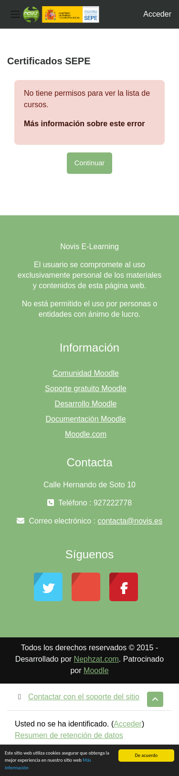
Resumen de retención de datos (69, 735)
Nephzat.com (96, 659)
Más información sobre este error (84, 124)
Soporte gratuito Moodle (85, 388)
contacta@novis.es (130, 521)
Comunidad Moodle (86, 373)
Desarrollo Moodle (86, 404)
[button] (155, 699)
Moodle (96, 670)
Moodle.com (85, 434)
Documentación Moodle (85, 419)
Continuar (89, 163)
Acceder (157, 14)
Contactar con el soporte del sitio (77, 697)
